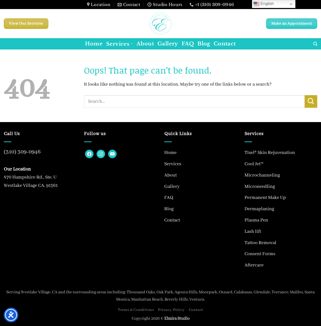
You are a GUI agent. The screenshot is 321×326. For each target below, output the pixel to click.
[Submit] (311, 101)
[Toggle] (234, 164)
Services (119, 44)
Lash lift (253, 232)
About (145, 43)
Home (94, 43)
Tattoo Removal (260, 243)
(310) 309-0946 (22, 151)
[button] (315, 44)
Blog (203, 43)
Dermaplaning (259, 209)
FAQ (188, 43)
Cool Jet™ (254, 164)
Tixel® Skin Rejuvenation (270, 153)
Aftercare (254, 265)
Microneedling (260, 187)
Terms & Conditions (136, 310)
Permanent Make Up (265, 198)
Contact (225, 43)
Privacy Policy (171, 310)
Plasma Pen (256, 220)
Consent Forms (260, 254)
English (264, 4)
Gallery (167, 43)
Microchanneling (262, 175)
